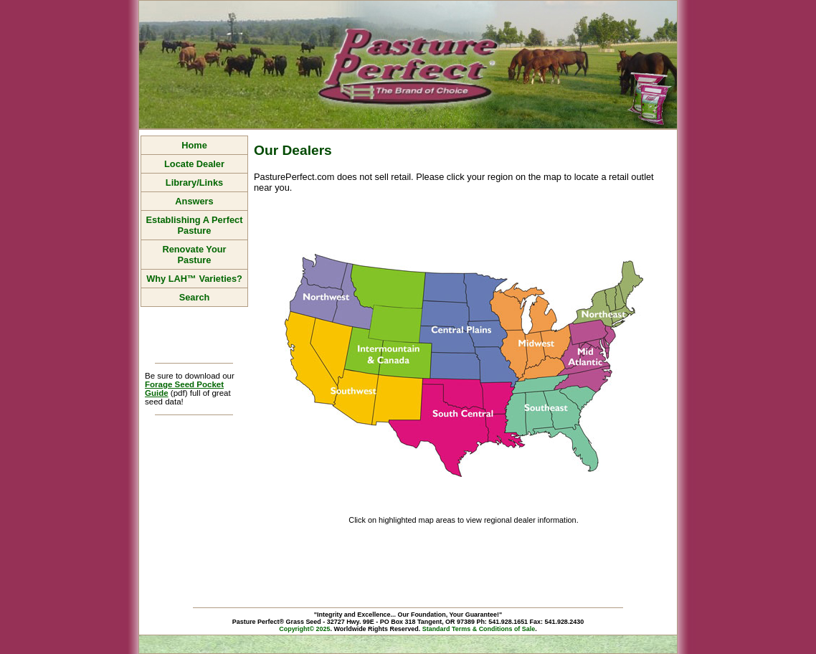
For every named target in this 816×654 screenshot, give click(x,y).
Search (194, 297)
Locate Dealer (194, 163)
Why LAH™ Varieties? (194, 278)
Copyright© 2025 (304, 628)
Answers (194, 201)
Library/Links (194, 182)
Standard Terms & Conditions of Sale (479, 628)
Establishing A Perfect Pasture (194, 225)
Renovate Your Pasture (194, 254)
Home (194, 145)
